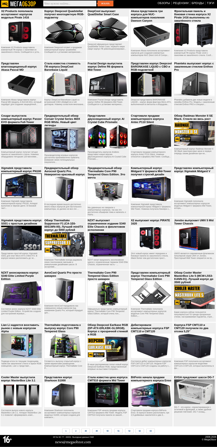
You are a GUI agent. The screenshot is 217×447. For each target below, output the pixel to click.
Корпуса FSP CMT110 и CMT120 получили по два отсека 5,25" (191, 328)
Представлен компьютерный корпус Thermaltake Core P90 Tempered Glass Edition (150, 276)
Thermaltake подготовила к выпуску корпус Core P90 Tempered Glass (62, 328)
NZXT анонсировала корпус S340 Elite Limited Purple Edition (20, 276)
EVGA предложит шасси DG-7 (194, 377)
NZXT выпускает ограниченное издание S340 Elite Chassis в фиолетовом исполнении (107, 225)
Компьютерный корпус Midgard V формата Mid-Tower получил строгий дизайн (151, 171)
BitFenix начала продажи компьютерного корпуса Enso (151, 379)
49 (97, 431)
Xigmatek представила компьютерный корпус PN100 (21, 169)
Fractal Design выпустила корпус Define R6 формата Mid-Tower (105, 66)
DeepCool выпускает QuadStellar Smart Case (103, 13)
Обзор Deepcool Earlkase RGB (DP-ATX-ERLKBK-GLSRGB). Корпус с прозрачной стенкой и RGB (108, 329)
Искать (105, 3)
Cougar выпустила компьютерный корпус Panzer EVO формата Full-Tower (21, 119)
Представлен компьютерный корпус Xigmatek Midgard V (194, 169)
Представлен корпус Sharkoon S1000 (58, 379)
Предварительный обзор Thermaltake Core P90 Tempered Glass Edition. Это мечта (106, 172)
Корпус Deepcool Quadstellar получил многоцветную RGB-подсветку (64, 14)
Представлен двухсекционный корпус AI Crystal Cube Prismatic (106, 119)
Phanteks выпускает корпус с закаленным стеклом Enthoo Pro (194, 66)
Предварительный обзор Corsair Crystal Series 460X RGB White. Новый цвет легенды (62, 120)
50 (107, 431)
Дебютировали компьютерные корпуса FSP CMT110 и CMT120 (150, 328)
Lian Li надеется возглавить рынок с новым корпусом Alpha (20, 328)
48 (86, 431)
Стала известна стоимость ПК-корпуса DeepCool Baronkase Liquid (62, 66)
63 (151, 431)
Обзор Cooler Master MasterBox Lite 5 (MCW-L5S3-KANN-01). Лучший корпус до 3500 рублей (193, 277)
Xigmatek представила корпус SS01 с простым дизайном (21, 222)
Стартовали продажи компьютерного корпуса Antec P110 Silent (147, 119)
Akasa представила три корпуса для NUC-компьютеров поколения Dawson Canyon (147, 16)
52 (129, 431)
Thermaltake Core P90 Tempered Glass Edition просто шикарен (103, 276)
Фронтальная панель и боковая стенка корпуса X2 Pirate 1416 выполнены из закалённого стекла (192, 16)
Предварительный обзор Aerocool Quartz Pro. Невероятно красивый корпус (64, 171)
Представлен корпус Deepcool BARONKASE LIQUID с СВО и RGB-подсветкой (151, 66)
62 (140, 431)
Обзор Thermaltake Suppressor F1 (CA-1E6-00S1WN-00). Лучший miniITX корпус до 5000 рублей (63, 225)
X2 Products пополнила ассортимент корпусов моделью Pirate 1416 (17, 14)
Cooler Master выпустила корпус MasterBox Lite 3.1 (18, 379)
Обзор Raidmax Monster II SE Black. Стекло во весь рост (193, 117)
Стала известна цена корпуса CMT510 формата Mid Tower (107, 379)
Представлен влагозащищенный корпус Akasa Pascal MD (19, 66)
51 (118, 431)
